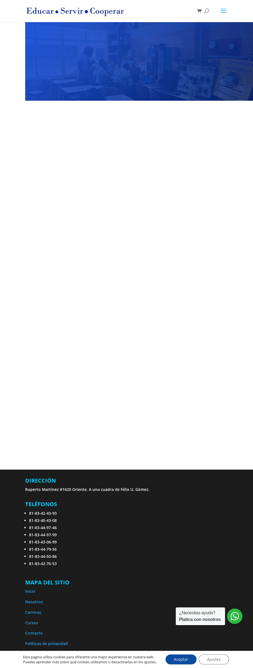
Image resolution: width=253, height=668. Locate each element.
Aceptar (181, 659)
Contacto (34, 633)
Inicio (30, 591)
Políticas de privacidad (46, 643)
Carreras (33, 612)
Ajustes (214, 659)
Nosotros (34, 601)
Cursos (31, 622)
